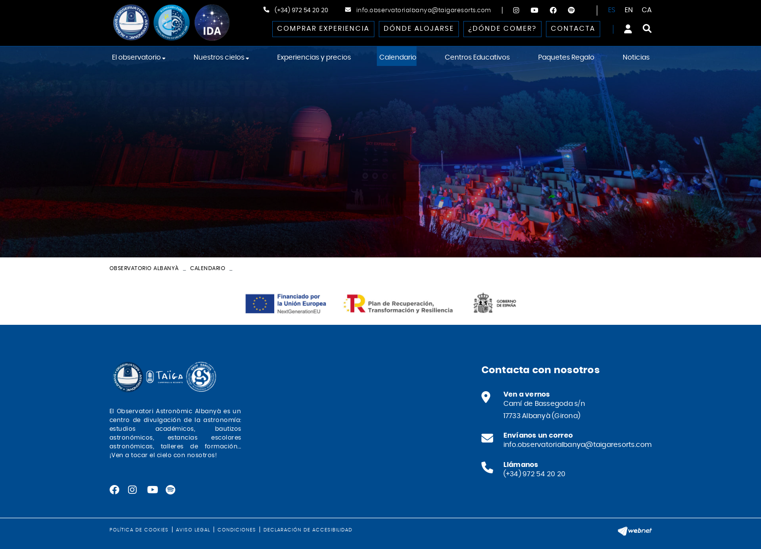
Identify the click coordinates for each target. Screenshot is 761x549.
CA (647, 10)
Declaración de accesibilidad (307, 530)
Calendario (207, 268)
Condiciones (236, 530)
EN (629, 10)
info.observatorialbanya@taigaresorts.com (423, 10)
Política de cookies (139, 530)
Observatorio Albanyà (144, 268)
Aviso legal (193, 530)
